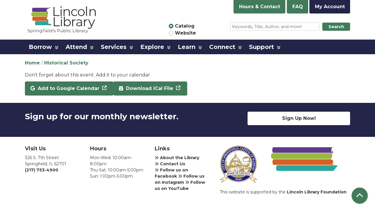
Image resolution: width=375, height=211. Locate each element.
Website (185, 33)
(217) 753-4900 (41, 170)
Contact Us (170, 163)
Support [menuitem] (261, 46)
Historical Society (66, 63)
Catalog (185, 26)
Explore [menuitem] (152, 46)
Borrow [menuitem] (40, 46)
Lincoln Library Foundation (317, 192)
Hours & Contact (259, 6)
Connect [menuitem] (222, 46)
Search (336, 26)
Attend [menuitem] (76, 46)
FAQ (297, 6)
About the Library (177, 157)
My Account (330, 6)
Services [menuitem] (114, 46)
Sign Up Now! (299, 118)
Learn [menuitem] (186, 46)
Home (32, 63)
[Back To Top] (360, 196)
